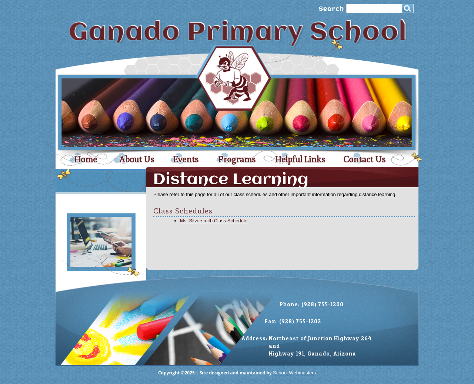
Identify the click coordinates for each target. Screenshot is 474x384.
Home (85, 159)
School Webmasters (294, 372)
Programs (237, 159)
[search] (375, 9)
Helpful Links (300, 159)
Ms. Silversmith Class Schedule (213, 220)
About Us (136, 159)
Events (185, 159)
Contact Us (364, 159)
